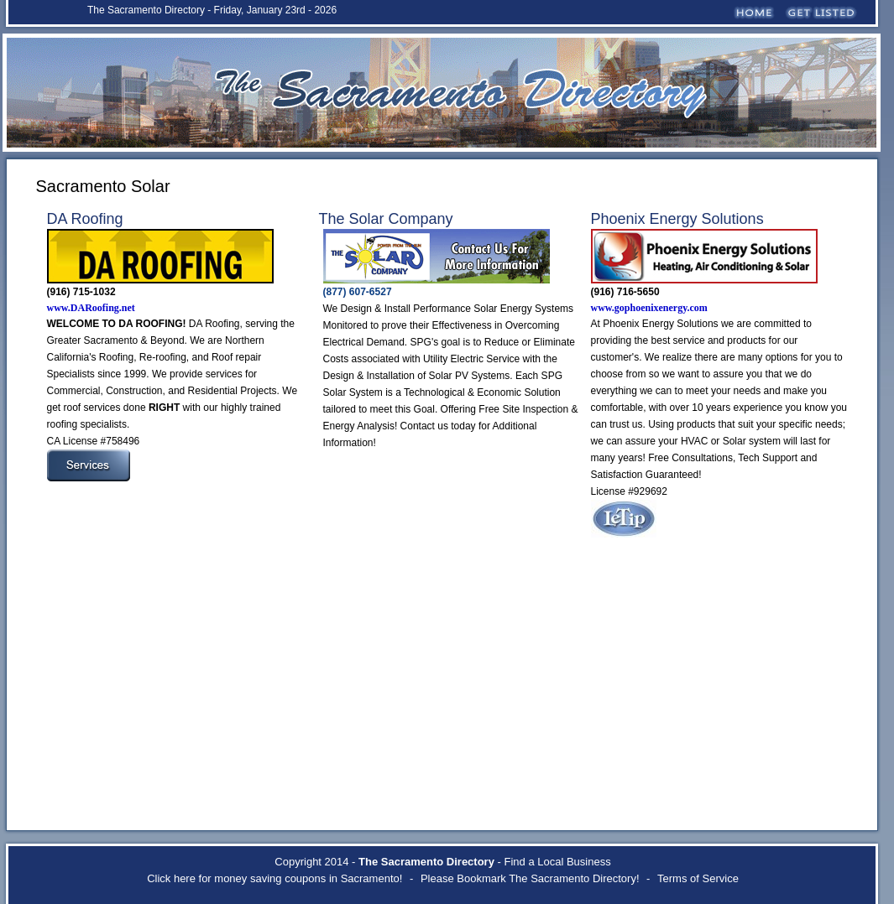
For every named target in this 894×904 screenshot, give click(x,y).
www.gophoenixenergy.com (649, 308)
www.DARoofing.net (91, 308)
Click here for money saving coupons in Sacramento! (274, 878)
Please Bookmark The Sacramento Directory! (530, 878)
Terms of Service (698, 878)
